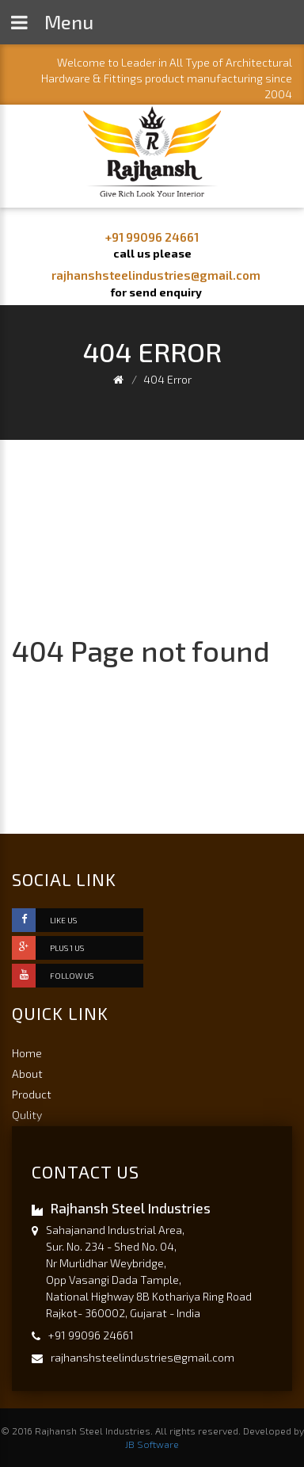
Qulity (27, 1114)
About (27, 1073)
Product (31, 1094)
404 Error (167, 379)
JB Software (152, 1444)
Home (27, 1053)
